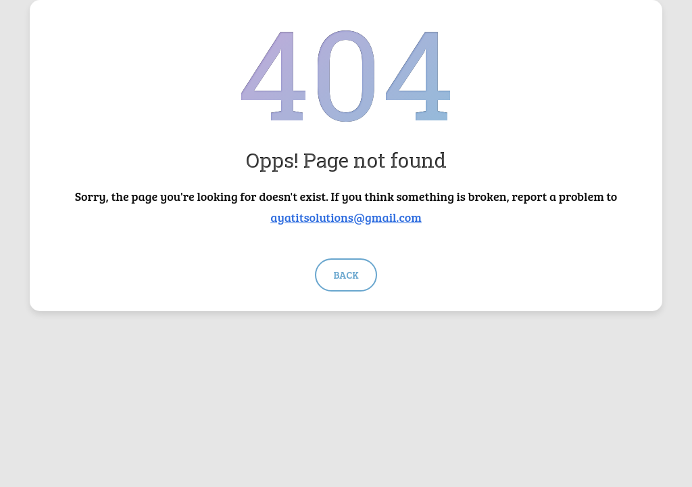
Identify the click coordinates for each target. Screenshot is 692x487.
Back (345, 274)
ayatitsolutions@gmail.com (346, 217)
